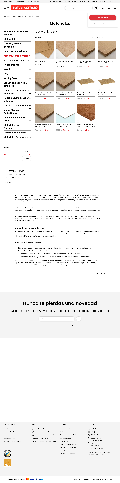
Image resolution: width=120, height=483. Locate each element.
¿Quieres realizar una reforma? (42, 440)
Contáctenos (8, 431)
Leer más (98, 359)
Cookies (62, 453)
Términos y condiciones (68, 449)
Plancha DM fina (40, 61)
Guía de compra (66, 443)
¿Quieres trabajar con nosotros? (43, 437)
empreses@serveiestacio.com (58, 1)
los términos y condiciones (55, 410)
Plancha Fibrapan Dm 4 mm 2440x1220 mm (84, 62)
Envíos (62, 434)
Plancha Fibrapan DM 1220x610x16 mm (105, 94)
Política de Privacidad (67, 456)
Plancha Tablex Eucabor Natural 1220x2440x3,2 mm (86, 125)
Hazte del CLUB (104, 1)
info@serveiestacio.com (21, 1)
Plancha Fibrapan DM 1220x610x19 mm (84, 94)
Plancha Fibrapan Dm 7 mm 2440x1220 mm (105, 62)
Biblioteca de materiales (12, 443)
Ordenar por (105, 38)
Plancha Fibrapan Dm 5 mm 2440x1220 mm (43, 94)
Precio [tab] (6, 233)
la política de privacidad (71, 410)
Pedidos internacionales (68, 446)
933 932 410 (8, 1)
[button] (113, 1)
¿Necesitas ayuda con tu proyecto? (44, 443)
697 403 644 (72, 1)
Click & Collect (65, 431)
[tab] (17, 40)
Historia (6, 437)
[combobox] (78, 8)
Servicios (94, 1)
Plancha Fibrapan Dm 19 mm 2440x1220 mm (43, 125)
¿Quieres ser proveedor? (40, 434)
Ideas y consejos (9, 440)
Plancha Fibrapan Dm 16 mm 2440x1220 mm (64, 94)
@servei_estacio (93, 460)
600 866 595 (35, 1)
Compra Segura (65, 440)
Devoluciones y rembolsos (69, 437)
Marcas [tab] (7, 253)
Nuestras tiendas (9, 434)
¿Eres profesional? (84, 1)
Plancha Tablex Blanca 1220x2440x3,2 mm (63, 125)
